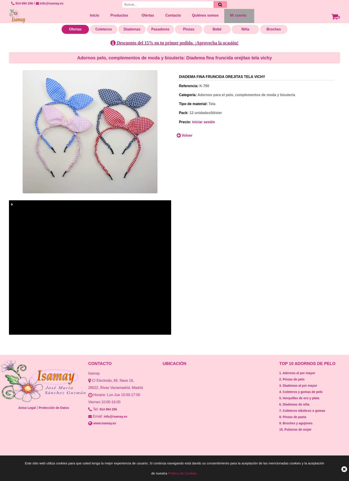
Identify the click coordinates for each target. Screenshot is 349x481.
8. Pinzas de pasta (292, 417)
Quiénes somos (205, 15)
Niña (245, 29)
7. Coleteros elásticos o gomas (302, 410)
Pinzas (188, 29)
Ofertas (148, 15)
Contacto (173, 15)
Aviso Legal (27, 408)
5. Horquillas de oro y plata (299, 398)
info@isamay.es (49, 3)
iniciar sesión (203, 122)
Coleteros (103, 29)
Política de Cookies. (183, 473)
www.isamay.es (104, 423)
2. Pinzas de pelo (291, 379)
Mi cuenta (238, 15)
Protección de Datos (54, 408)
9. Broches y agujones (295, 423)
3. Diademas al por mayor (298, 385)
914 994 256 (22, 3)
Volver (184, 135)
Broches (274, 29)
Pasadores (160, 29)
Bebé (217, 29)
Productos (119, 15)
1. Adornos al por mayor (297, 373)
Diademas (131, 29)
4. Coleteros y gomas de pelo (301, 392)
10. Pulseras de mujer (295, 429)
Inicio (94, 15)
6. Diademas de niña (294, 404)
